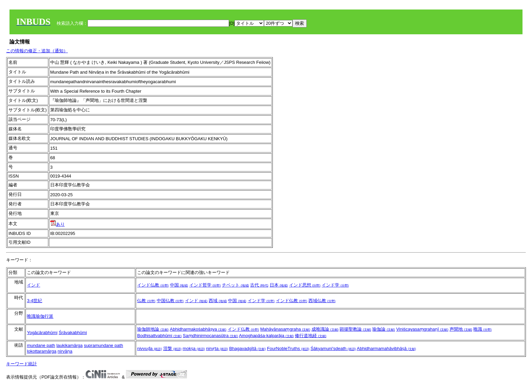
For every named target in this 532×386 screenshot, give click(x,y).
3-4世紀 (34, 300)
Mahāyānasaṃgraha (285, 329)
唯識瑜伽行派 (40, 316)
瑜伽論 (383, 329)
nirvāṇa (65, 351)
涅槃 (172, 348)
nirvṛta (217, 348)
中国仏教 (170, 300)
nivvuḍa (149, 348)
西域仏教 (322, 300)
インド (33, 285)
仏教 (146, 300)
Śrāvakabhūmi (73, 332)
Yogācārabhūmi (42, 332)
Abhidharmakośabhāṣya (198, 329)
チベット (235, 285)
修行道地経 (310, 335)
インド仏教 (153, 285)
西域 (218, 300)
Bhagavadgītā (247, 348)
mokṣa (194, 348)
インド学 (335, 285)
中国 (179, 285)
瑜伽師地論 (153, 329)
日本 (279, 285)
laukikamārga (69, 345)
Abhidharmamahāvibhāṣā (386, 348)
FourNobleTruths (288, 348)
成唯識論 (325, 329)
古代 (259, 285)
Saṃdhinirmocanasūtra (210, 335)
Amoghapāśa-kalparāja (266, 335)
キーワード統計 (21, 363)
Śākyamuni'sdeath (333, 348)
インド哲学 (205, 285)
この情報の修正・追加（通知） (37, 50)
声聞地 (461, 329)
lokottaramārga (41, 351)
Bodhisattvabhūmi (159, 335)
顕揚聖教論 (355, 329)
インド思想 (305, 285)
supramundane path (103, 345)
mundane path (41, 345)
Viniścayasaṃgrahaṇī (422, 329)
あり (57, 224)
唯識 (482, 329)
